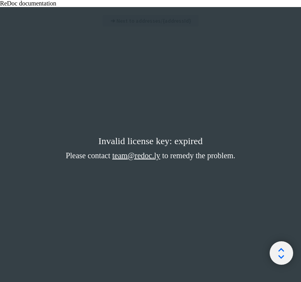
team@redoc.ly (136, 155)
